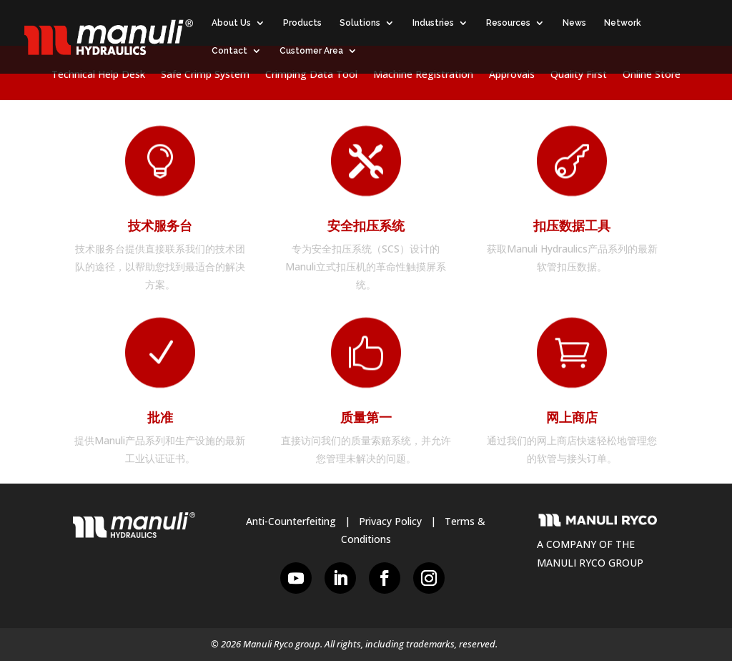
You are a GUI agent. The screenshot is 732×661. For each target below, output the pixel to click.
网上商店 (572, 417)
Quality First (578, 75)
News (574, 23)
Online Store (652, 75)
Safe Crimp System (205, 75)
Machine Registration (423, 75)
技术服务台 (160, 225)
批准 (160, 417)
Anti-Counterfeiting (291, 521)
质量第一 (366, 417)
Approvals (512, 75)
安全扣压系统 (366, 225)
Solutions (360, 23)
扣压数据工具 (571, 225)
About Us (231, 23)
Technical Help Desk (98, 75)
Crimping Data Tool (311, 75)
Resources (508, 23)
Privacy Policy (390, 521)
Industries (433, 23)
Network (622, 23)
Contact (229, 51)
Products (302, 23)
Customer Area (311, 51)
